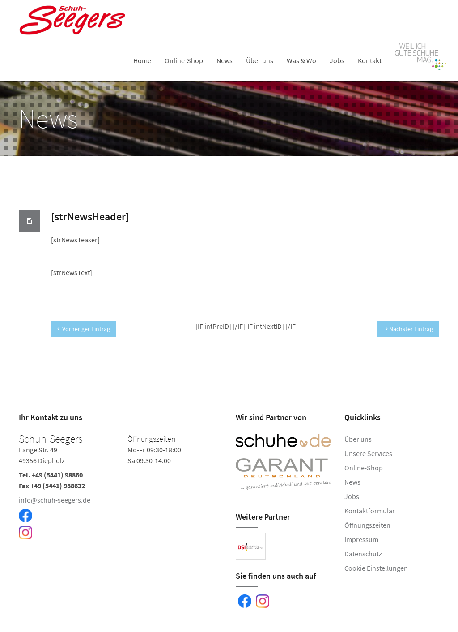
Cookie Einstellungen (376, 567)
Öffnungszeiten (367, 524)
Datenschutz (363, 553)
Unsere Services (368, 453)
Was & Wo (301, 60)
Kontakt (370, 60)
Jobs (337, 60)
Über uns (259, 60)
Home (142, 60)
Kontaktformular (369, 510)
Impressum (361, 539)
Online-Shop (184, 60)
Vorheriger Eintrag (83, 329)
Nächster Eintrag (409, 329)
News (224, 60)
